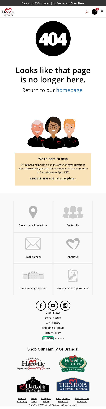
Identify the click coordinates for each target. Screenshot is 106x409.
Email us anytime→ (64, 178)
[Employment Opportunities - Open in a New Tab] (73, 279)
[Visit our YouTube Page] (53, 305)
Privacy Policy (34, 400)
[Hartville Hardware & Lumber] (8, 12)
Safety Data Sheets (46, 400)
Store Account (53, 317)
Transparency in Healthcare (63, 400)
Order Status (53, 312)
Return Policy (53, 332)
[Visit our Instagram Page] (65, 305)
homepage (69, 90)
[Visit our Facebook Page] (41, 305)
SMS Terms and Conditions (82, 400)
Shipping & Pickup (53, 327)
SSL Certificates (59, 338)
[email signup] (33, 248)
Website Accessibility (22, 400)
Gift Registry (53, 322)
